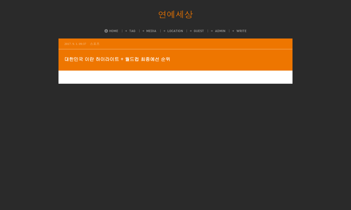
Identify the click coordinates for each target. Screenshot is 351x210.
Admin (217, 31)
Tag (129, 31)
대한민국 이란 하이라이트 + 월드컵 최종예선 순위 (117, 59)
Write (239, 31)
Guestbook (196, 31)
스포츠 (95, 43)
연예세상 (175, 14)
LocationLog (173, 31)
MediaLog (149, 31)
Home (111, 31)
